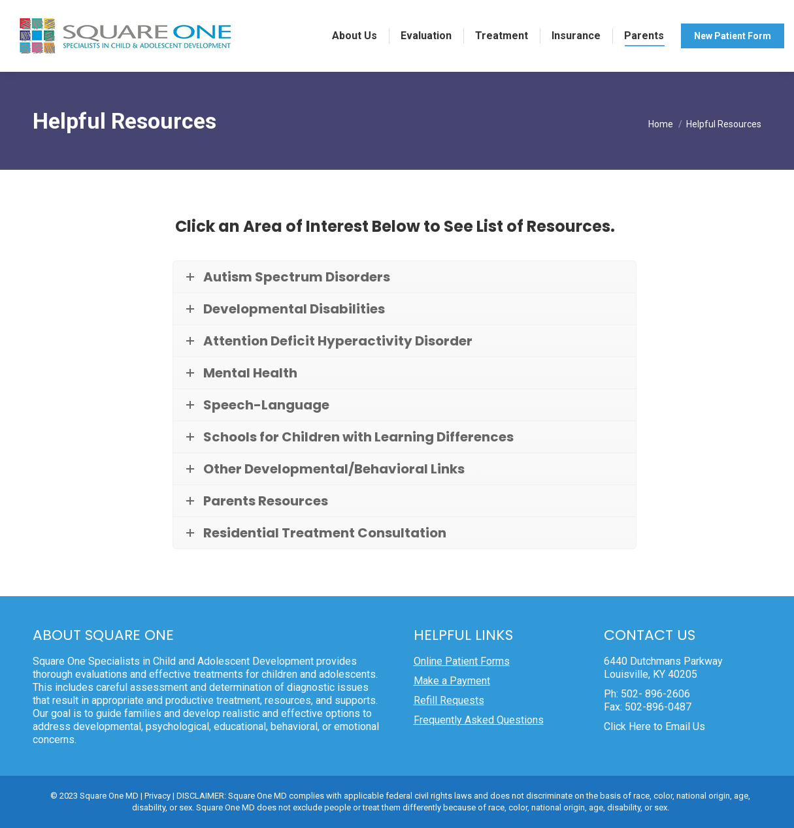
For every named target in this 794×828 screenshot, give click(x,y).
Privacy (157, 796)
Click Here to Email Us (654, 726)
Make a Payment (452, 681)
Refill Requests (449, 700)
